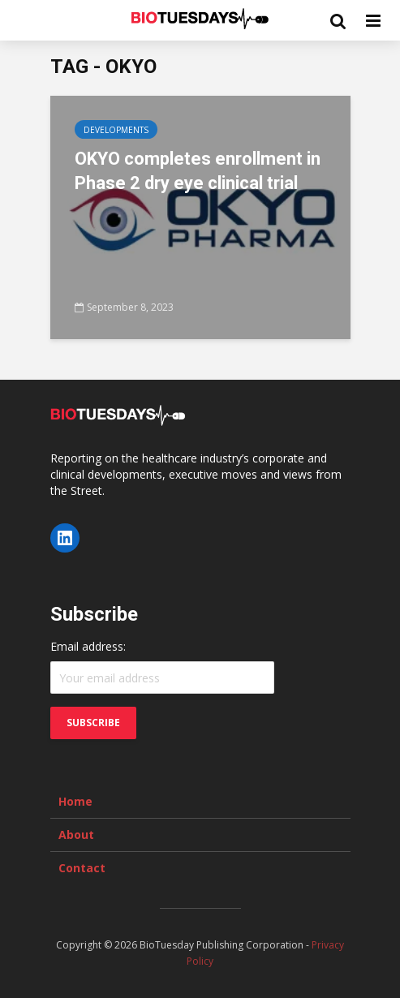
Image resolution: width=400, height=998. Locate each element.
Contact (81, 867)
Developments (116, 130)
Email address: (88, 646)
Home (75, 801)
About (76, 834)
